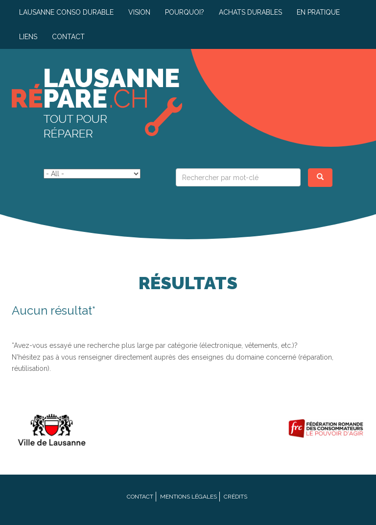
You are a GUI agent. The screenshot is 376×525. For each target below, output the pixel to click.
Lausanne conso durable (66, 12)
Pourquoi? (184, 12)
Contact (68, 37)
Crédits (235, 496)
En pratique (318, 12)
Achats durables (250, 12)
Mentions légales (188, 496)
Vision (139, 12)
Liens (28, 37)
